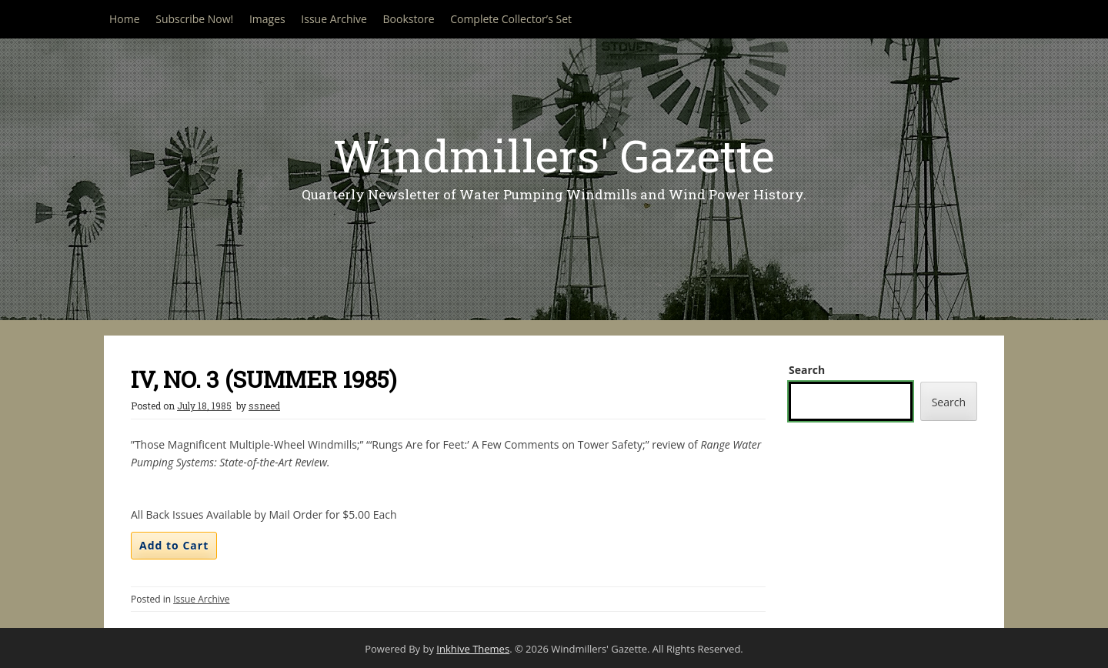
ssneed (264, 405)
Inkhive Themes (472, 649)
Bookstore (409, 19)
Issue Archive (334, 19)
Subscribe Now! (194, 19)
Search (807, 369)
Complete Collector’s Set (511, 19)
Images (267, 19)
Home (124, 19)
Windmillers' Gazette (554, 155)
